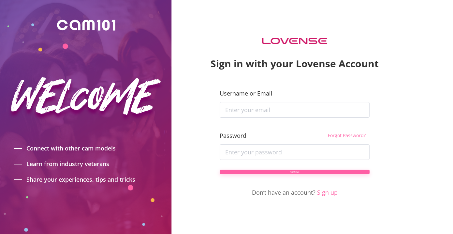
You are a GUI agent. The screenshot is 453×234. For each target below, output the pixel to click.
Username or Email (246, 83)
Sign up (327, 202)
